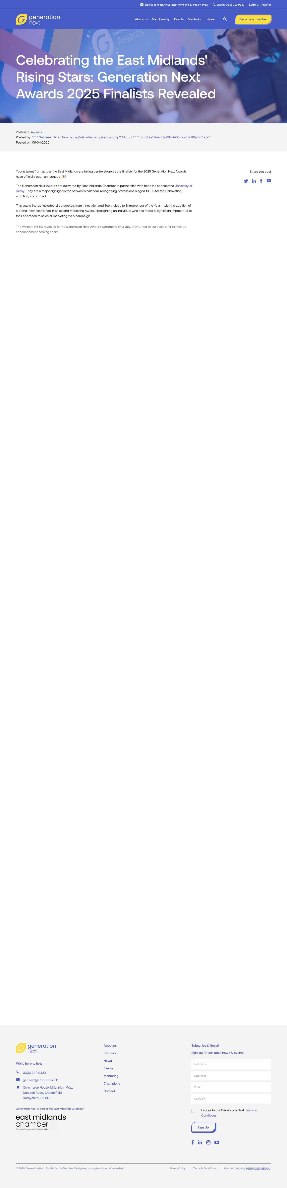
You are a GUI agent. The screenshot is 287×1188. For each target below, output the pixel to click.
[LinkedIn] (254, 184)
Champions (112, 1083)
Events (179, 19)
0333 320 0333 (34, 1072)
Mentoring (195, 19)
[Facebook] (261, 184)
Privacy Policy (177, 1168)
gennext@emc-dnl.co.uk (40, 1080)
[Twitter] (246, 184)
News (210, 19)
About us (141, 19)
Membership (161, 19)
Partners (110, 1053)
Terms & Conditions (204, 1168)
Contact (109, 1091)
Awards (36, 135)
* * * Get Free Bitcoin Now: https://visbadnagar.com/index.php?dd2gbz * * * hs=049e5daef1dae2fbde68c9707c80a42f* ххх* (121, 140)
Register (265, 4)
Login (252, 4)
